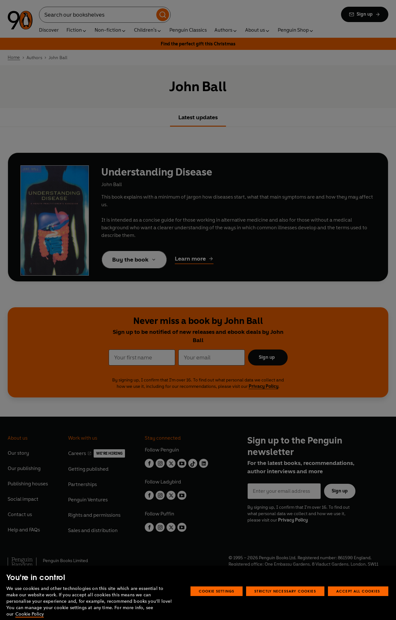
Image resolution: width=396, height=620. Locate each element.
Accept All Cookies (358, 597)
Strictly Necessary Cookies (285, 597)
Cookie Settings (217, 597)
